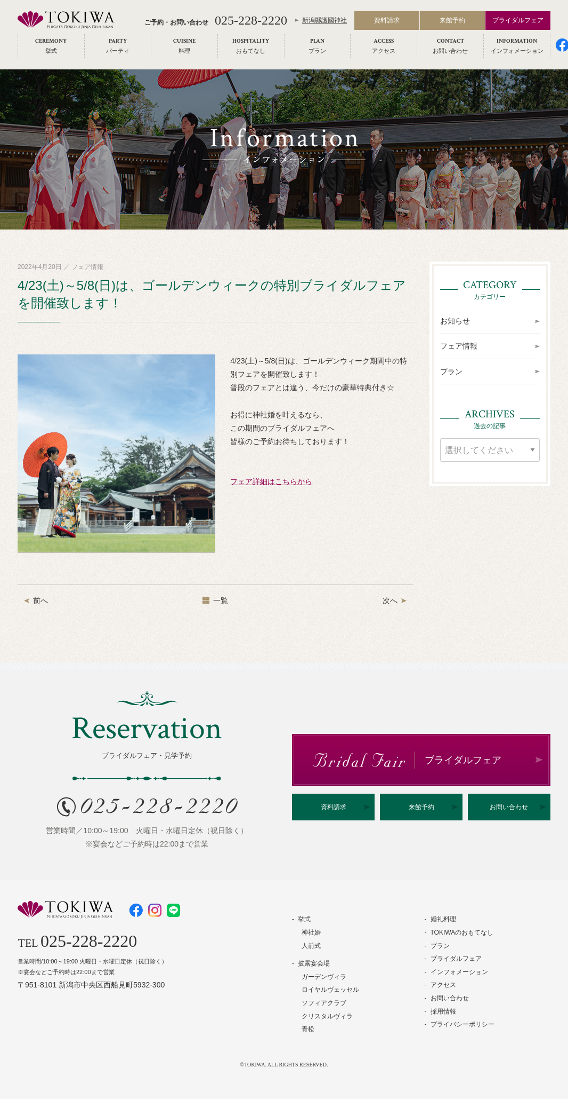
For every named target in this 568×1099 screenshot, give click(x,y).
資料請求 (387, 22)
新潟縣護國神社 (324, 22)
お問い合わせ (509, 807)
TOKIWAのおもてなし (462, 932)
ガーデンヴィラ (324, 977)
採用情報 (443, 1011)
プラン (451, 371)
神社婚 (311, 932)
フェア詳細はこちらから (271, 481)
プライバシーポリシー (462, 1024)
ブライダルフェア (517, 22)
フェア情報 (458, 346)
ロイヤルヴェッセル (330, 989)
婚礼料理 (443, 919)
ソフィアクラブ (324, 1003)
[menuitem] (51, 48)
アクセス (443, 985)
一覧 (220, 600)
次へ (390, 600)
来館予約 (452, 22)
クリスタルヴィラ (327, 1016)
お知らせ (455, 321)
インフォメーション (459, 972)
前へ (40, 600)
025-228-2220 (251, 22)
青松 (308, 1029)
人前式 (311, 946)
